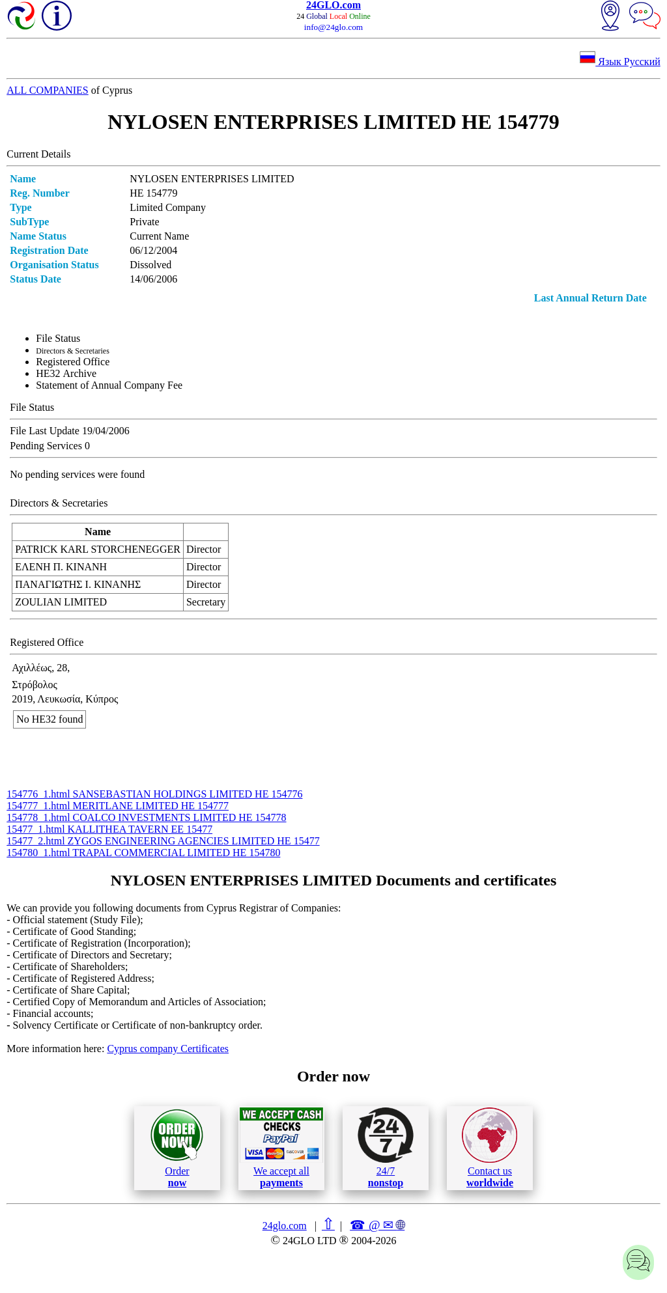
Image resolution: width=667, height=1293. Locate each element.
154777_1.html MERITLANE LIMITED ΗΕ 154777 (118, 805)
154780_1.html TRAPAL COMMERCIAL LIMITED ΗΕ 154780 (143, 852)
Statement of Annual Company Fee (109, 385)
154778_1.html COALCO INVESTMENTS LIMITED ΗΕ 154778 (146, 817)
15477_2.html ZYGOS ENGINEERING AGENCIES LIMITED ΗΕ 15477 (163, 840)
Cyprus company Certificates (168, 1048)
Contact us (489, 1147)
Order (177, 1148)
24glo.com (285, 1225)
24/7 (385, 1147)
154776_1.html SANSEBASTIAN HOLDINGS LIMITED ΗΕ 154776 (154, 793)
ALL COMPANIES (48, 90)
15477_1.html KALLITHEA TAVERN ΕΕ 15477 (109, 829)
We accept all (281, 1147)
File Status (58, 338)
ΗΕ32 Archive (66, 373)
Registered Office (72, 361)
